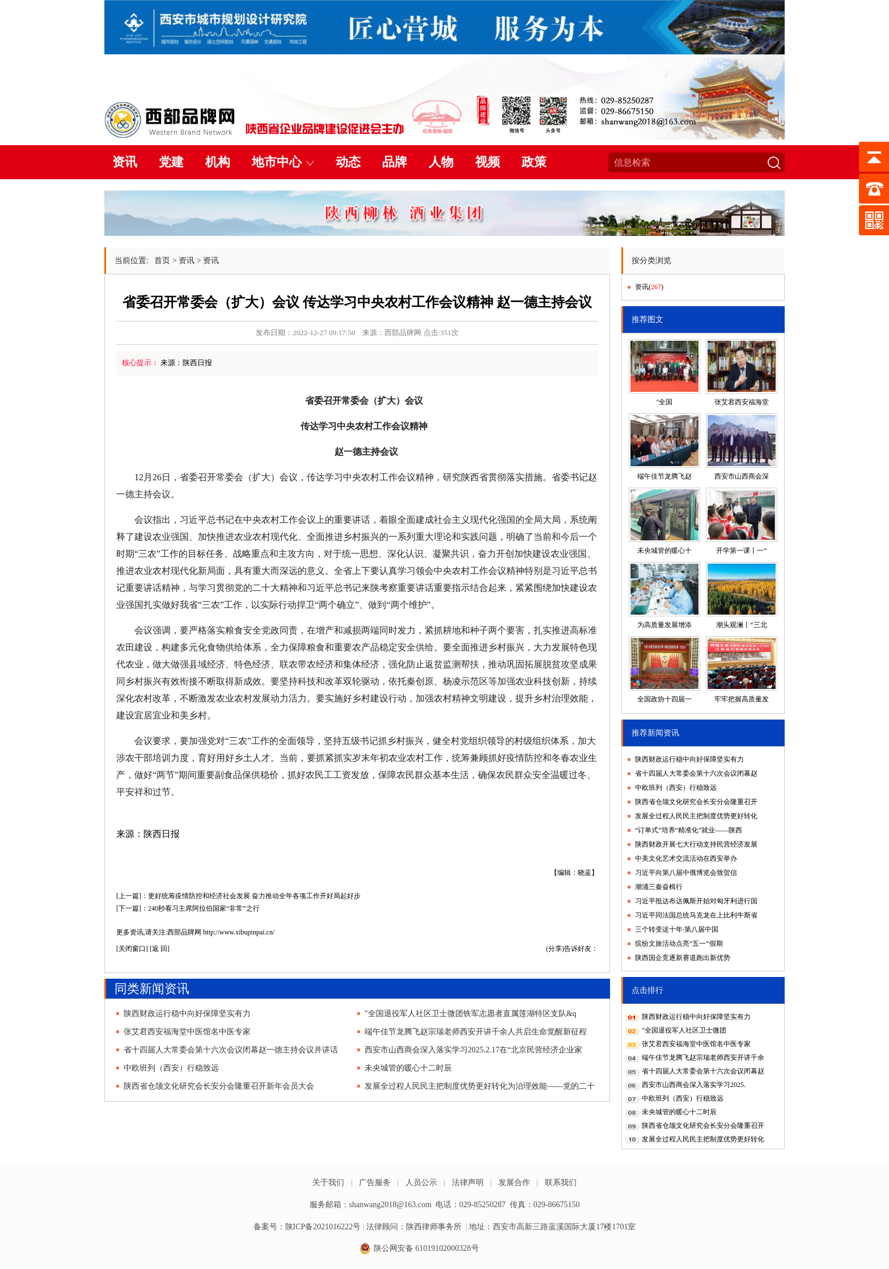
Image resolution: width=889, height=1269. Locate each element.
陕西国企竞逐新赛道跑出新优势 (682, 958)
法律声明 (468, 1182)
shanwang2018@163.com (390, 1204)
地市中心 (277, 162)
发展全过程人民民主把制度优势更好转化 (696, 816)
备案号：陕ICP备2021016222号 (307, 1227)
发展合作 (514, 1182)
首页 (162, 260)
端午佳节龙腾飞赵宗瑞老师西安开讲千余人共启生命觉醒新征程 (476, 1031)
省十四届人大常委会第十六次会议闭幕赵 (696, 773)
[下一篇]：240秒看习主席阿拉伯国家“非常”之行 (188, 908)
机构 (217, 162)
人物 (441, 162)
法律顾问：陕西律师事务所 (414, 1227)
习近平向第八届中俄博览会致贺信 (686, 873)
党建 (171, 162)
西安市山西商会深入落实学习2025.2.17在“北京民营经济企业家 (473, 1050)
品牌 (394, 162)
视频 (487, 162)
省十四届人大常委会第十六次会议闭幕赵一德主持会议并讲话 (231, 1050)
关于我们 (328, 1182)
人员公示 (421, 1182)
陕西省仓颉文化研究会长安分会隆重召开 (696, 802)
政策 (534, 162)
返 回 (159, 949)
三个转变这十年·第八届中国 (676, 929)
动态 (348, 162)
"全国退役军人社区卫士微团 (684, 1030)
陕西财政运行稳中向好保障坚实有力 (187, 1013)
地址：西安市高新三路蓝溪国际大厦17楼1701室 (552, 1227)
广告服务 (375, 1182)
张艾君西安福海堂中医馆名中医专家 (187, 1031)
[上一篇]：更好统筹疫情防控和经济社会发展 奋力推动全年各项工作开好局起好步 (238, 896)
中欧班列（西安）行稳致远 (171, 1068)
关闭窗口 (132, 949)
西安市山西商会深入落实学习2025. (694, 1085)
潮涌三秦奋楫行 (659, 887)
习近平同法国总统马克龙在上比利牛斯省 (696, 915)
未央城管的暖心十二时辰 (408, 1068)
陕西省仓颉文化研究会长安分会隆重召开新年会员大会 (219, 1086)
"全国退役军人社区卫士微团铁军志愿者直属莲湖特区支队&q (471, 1013)
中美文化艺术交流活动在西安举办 (686, 858)
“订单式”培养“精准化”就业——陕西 (688, 830)
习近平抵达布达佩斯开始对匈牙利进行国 (696, 901)
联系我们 (561, 1182)
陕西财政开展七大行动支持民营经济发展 (696, 844)
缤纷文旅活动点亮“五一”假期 (679, 943)
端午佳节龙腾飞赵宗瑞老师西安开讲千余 (703, 1057)
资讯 (124, 162)
